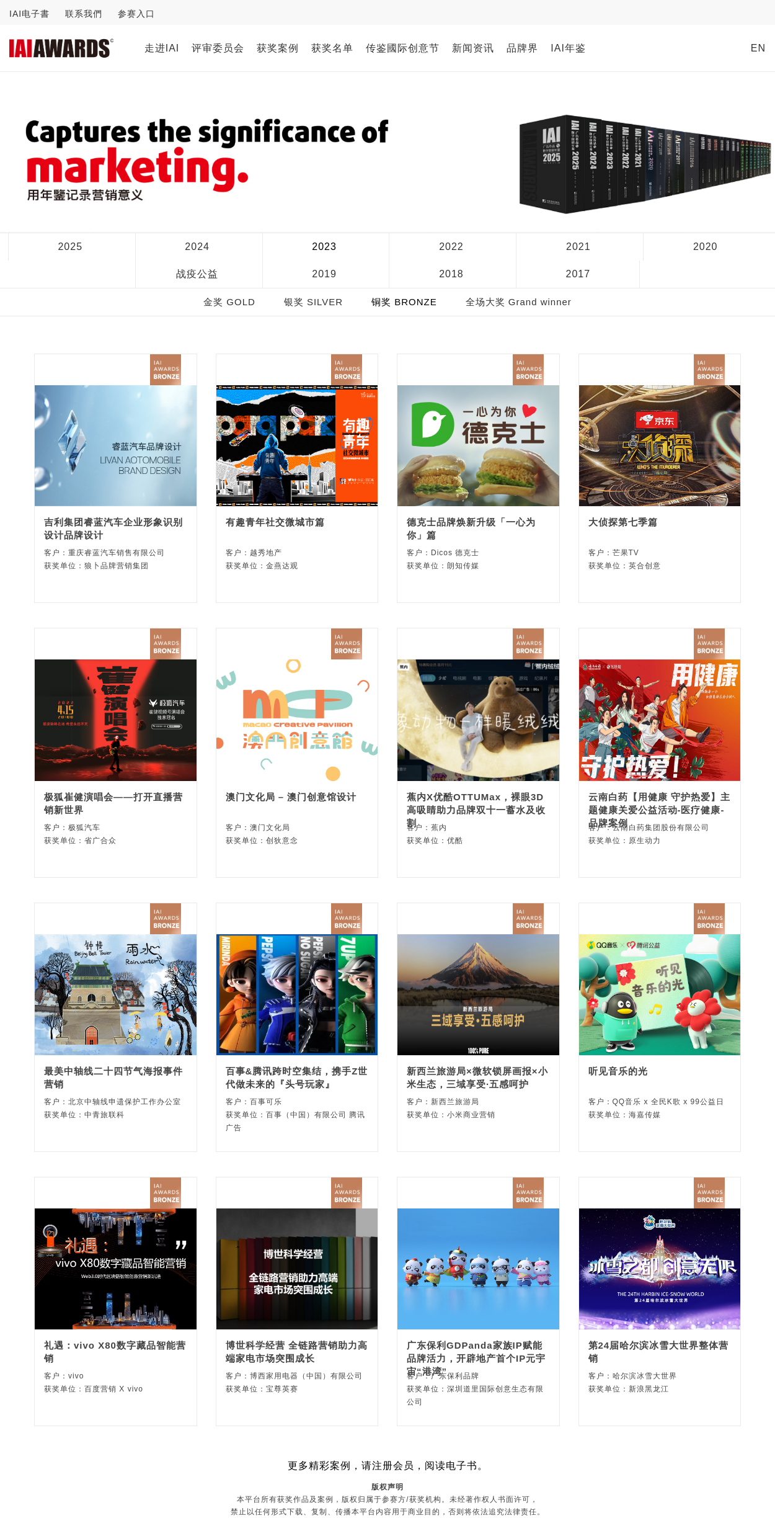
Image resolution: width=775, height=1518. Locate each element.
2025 (70, 246)
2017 (578, 274)
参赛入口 (136, 14)
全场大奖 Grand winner (519, 302)
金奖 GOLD (229, 302)
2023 (324, 246)
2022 (451, 246)
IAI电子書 (29, 14)
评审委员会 (218, 48)
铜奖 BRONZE (404, 302)
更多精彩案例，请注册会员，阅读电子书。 (388, 1465)
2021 (578, 246)
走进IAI (162, 48)
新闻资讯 (473, 48)
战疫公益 (197, 274)
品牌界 (522, 48)
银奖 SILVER (313, 302)
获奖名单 (332, 48)
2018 (451, 274)
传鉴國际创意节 (403, 48)
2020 (705, 246)
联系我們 (83, 14)
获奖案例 (278, 48)
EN (758, 48)
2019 (324, 274)
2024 (197, 246)
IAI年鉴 (568, 48)
